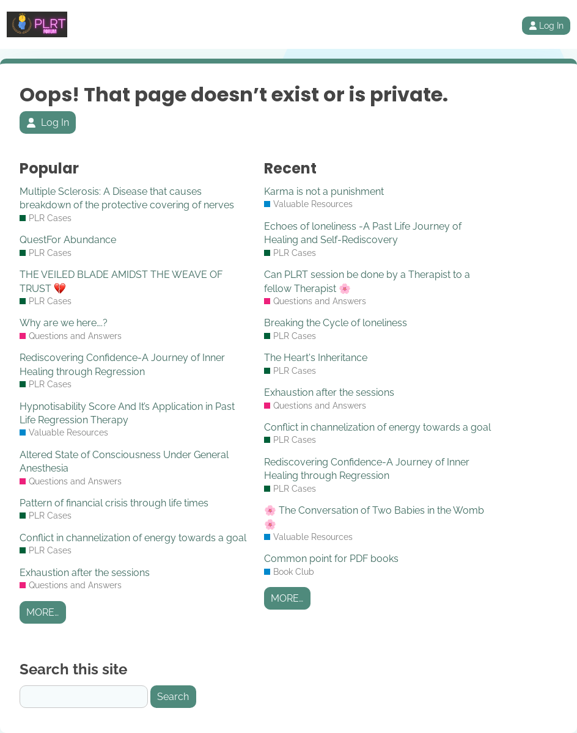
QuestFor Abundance (68, 240)
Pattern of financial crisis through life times (114, 503)
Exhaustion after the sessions (85, 572)
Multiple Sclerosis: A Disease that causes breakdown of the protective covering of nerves (127, 198)
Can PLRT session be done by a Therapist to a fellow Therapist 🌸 (367, 281)
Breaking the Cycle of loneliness (335, 323)
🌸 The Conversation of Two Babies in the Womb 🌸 (374, 517)
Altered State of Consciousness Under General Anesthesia (124, 461)
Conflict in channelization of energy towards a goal (133, 538)
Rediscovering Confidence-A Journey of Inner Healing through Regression (122, 364)
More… (42, 612)
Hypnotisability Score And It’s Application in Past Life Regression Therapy (127, 413)
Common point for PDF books (331, 558)
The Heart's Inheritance (315, 357)
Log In (546, 26)
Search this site (73, 669)
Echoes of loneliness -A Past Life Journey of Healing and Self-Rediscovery (362, 233)
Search (173, 696)
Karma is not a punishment (324, 191)
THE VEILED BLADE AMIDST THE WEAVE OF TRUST (121, 281)
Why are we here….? (64, 323)
